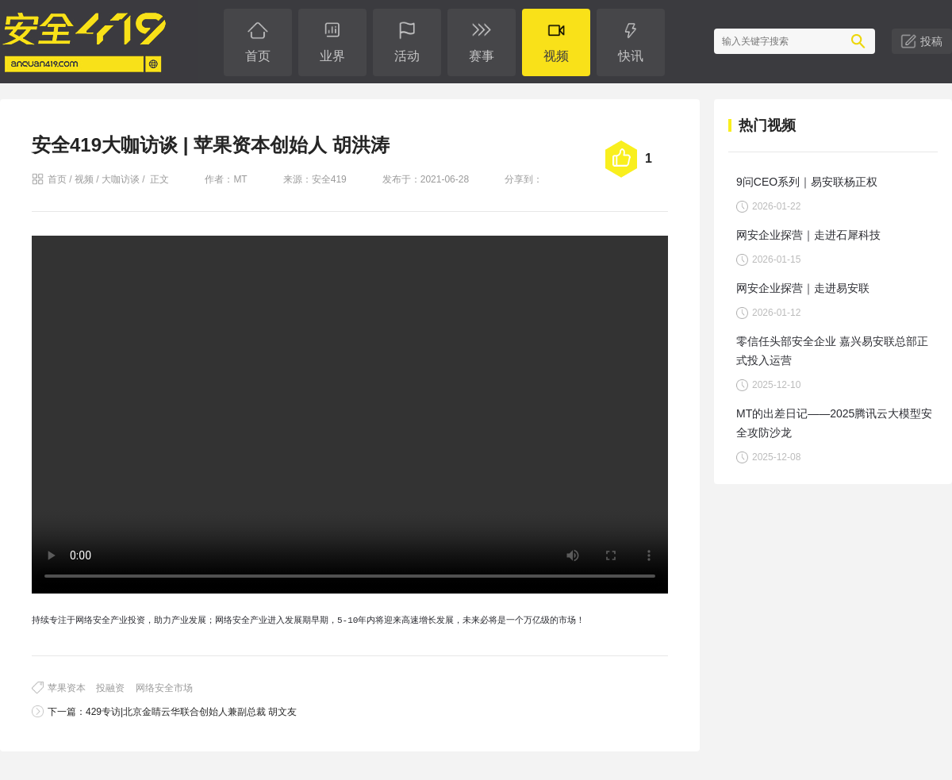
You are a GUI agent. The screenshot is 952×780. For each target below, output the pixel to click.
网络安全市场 (164, 688)
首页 (57, 179)
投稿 (931, 41)
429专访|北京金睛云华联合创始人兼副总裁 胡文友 (191, 711)
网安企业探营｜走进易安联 (802, 288)
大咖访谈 (121, 179)
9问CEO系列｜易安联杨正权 (806, 181)
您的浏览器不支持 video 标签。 (350, 415)
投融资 (110, 688)
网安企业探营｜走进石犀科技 (808, 235)
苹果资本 (67, 688)
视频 (84, 179)
